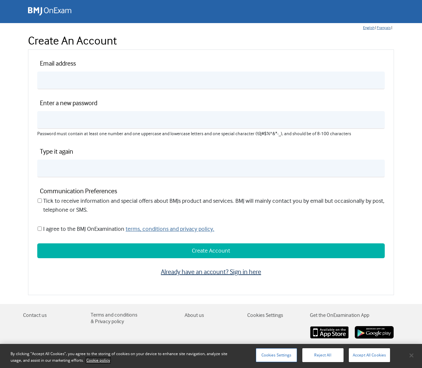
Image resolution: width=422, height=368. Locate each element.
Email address (58, 63)
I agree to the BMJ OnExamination (83, 229)
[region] (211, 356)
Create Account (211, 250)
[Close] (411, 355)
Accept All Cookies (369, 355)
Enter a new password (68, 103)
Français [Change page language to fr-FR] (384, 27)
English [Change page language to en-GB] (369, 27)
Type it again (56, 151)
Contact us (35, 315)
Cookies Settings (276, 355)
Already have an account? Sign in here (211, 272)
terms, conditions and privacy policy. (170, 229)
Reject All (322, 355)
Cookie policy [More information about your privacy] (98, 360)
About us (194, 315)
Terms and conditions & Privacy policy (114, 318)
